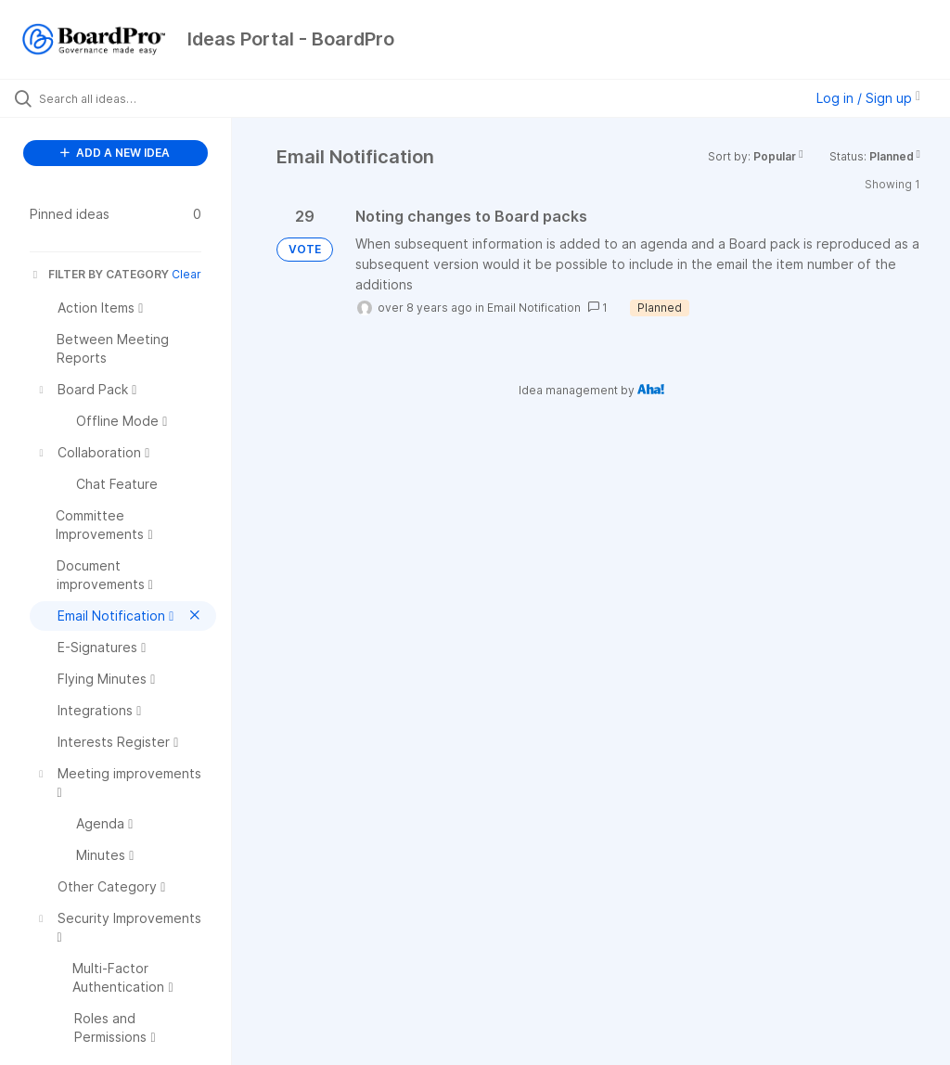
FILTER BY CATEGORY (99, 274)
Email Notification (534, 307)
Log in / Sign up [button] (868, 98)
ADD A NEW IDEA (115, 153)
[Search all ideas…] (125, 98)
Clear (186, 274)
